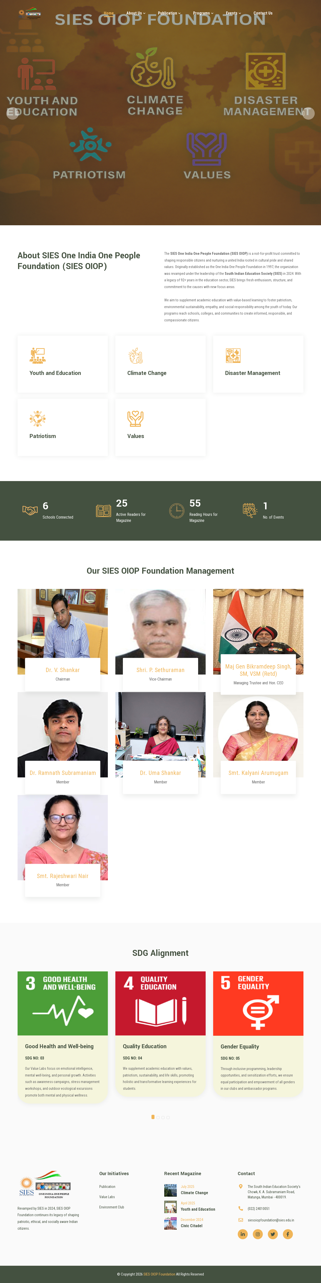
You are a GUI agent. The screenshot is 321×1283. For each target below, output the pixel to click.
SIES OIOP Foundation (159, 1274)
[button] (12, 113)
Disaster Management (252, 373)
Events (233, 13)
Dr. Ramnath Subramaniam (63, 773)
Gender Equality (240, 1047)
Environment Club (111, 1207)
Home (109, 13)
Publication (169, 13)
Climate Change (147, 373)
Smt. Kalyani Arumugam (258, 773)
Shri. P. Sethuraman (160, 670)
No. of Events (273, 517)
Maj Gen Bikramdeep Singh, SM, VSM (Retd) (258, 670)
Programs (203, 13)
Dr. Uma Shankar (160, 773)
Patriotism (43, 436)
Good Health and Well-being (59, 1046)
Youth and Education (55, 373)
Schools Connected (58, 517)
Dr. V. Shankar (63, 670)
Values (135, 436)
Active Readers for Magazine (131, 517)
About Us (135, 13)
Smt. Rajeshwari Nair (63, 876)
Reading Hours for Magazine (203, 517)
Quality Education (145, 1046)
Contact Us (263, 13)
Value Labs (107, 1197)
